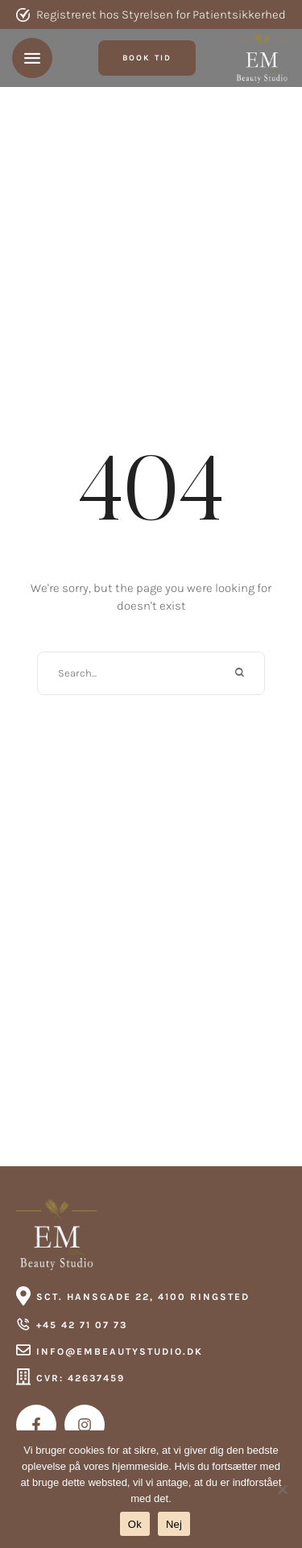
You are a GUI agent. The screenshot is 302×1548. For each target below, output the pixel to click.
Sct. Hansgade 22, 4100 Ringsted (143, 1296)
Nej (174, 1524)
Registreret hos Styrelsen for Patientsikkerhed (161, 14)
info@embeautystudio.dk (119, 1351)
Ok (135, 1524)
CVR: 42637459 (80, 1378)
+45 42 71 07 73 (81, 1325)
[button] (147, 58)
